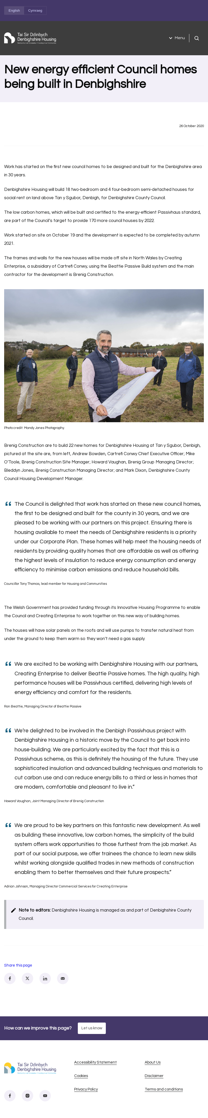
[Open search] (196, 38)
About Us (153, 1062)
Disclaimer (154, 1076)
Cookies (81, 1076)
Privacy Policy (86, 1089)
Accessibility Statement (95, 1062)
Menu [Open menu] (176, 38)
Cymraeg (35, 10)
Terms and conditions (164, 1089)
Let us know (91, 1028)
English (14, 10)
